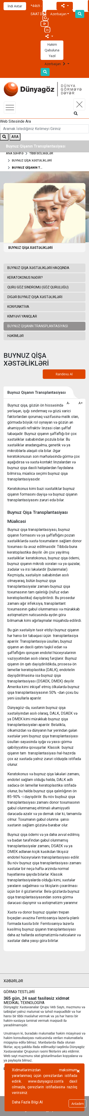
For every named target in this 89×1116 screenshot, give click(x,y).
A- (68, 403)
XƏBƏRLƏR (13, 981)
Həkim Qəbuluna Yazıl (52, 50)
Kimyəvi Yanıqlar (22, 316)
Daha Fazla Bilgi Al (27, 1102)
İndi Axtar (15, 6)
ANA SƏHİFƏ (14, 153)
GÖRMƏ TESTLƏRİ (19, 992)
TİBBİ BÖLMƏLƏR (41, 153)
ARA (15, 136)
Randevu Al (64, 374)
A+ (81, 403)
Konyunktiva (18, 307)
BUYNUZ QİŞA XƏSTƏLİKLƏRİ (32, 160)
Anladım (77, 1103)
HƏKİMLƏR (15, 336)
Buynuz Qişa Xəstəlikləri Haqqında (38, 268)
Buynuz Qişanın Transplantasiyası (27, 167)
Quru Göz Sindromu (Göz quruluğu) (38, 287)
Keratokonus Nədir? (25, 277)
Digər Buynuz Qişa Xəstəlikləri (34, 297)
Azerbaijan (55, 64)
